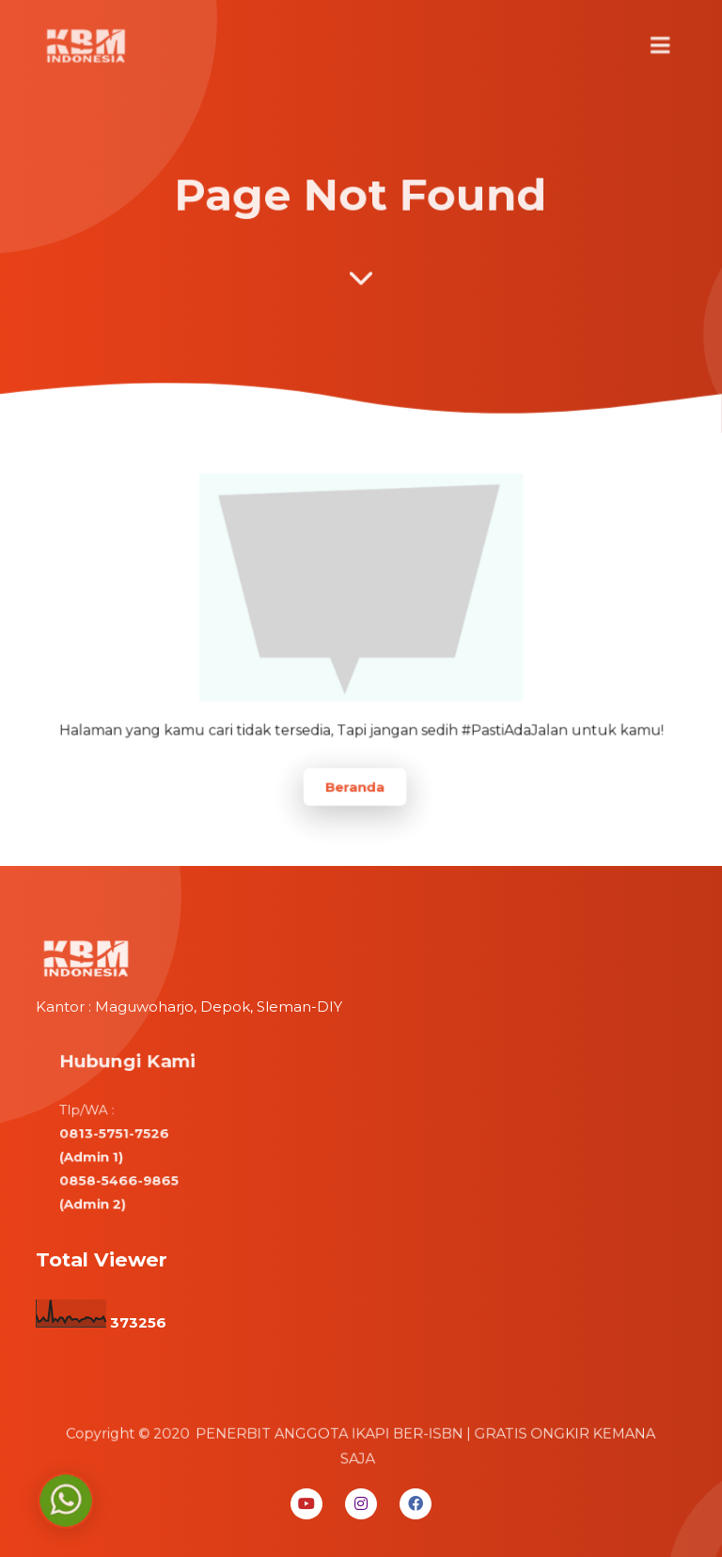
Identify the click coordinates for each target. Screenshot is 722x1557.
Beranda (355, 782)
